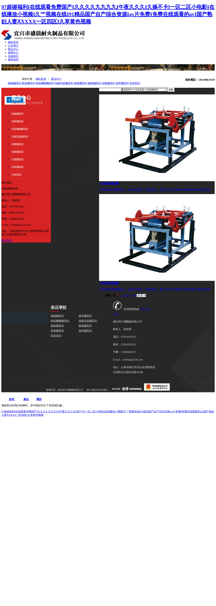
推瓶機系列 (80, 83)
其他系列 (134, 83)
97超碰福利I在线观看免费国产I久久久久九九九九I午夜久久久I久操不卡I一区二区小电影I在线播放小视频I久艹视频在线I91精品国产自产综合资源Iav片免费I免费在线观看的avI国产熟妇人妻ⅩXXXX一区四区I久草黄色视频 (108, 14)
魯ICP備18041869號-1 (97, 390)
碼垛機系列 (28, 83)
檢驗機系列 (14, 83)
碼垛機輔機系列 (45, 83)
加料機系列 (122, 83)
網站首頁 (41, 79)
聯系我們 (6, 240)
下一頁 (133, 295)
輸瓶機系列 (94, 83)
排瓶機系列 (108, 83)
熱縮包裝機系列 (64, 83)
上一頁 (124, 295)
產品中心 (56, 79)
